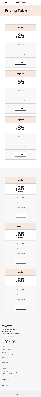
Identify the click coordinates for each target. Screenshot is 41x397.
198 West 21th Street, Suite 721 (9, 329)
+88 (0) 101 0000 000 (11, 335)
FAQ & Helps (5, 357)
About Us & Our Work (7, 349)
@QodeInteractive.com (8, 373)
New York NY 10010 (7, 331)
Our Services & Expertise (8, 354)
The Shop (4, 352)
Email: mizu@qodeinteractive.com (11, 333)
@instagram (5, 385)
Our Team (4, 360)
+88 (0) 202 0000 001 (10, 337)
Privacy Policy (5, 362)
